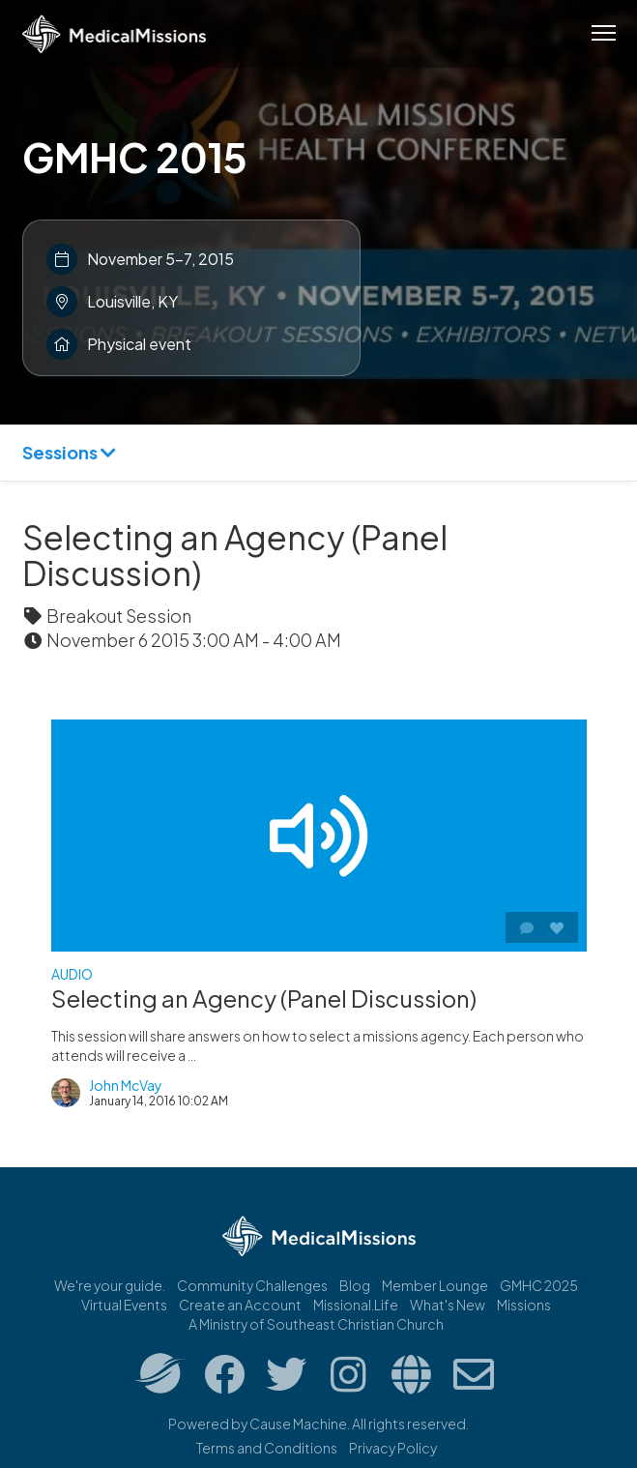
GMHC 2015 (134, 157)
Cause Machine (298, 1423)
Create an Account (240, 1304)
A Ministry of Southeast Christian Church (316, 1324)
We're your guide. (109, 1285)
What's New (447, 1304)
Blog (354, 1285)
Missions (524, 1304)
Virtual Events (124, 1304)
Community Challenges (252, 1285)
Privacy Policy (393, 1447)
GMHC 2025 (539, 1285)
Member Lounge (435, 1285)
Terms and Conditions (266, 1447)
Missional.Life (355, 1304)
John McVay (125, 1085)
